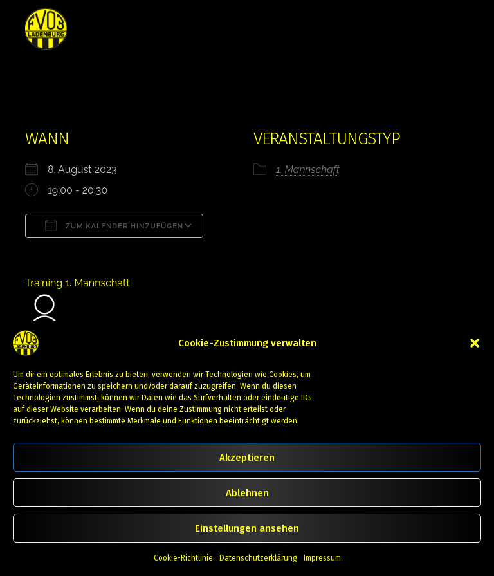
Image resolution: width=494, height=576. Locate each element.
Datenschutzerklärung (258, 557)
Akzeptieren (247, 457)
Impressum (322, 557)
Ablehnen (247, 493)
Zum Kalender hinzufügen (114, 225)
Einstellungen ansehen (247, 528)
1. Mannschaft (308, 169)
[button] (474, 343)
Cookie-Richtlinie (183, 557)
